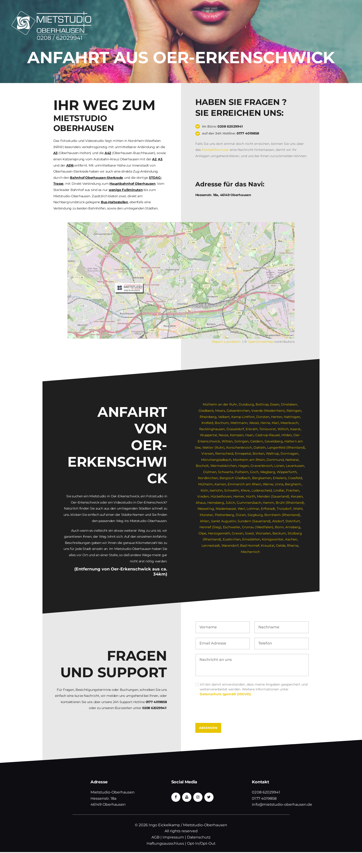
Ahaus (201, 503)
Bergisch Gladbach (235, 478)
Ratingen (294, 411)
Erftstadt (268, 509)
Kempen (237, 435)
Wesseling (205, 509)
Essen (274, 404)
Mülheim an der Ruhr (220, 404)
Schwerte (225, 472)
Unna (279, 484)
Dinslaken (289, 404)
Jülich (230, 503)
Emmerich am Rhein (244, 484)
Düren (241, 515)
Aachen (291, 539)
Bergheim (293, 484)
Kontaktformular (215, 150)
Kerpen (296, 496)
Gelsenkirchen (238, 411)
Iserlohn (216, 490)
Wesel (254, 423)
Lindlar (278, 490)
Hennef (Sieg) (206, 527)
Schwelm (231, 490)
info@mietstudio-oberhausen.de (282, 805)
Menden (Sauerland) (273, 496)
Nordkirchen (208, 478)
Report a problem (226, 342)
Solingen (242, 441)
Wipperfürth (287, 472)
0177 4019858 (248, 133)
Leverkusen (295, 466)
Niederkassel (226, 509)
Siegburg (255, 515)
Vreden (203, 496)
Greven (233, 533)
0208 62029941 (230, 126)
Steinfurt (292, 521)
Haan (249, 435)
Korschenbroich (239, 447)
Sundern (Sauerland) (254, 521)
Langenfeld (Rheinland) (286, 447)
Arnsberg (288, 527)
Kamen (220, 484)
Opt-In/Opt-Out (201, 844)
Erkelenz (280, 478)
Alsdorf (278, 521)
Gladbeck (206, 411)
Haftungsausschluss (165, 844)
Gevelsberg (274, 441)
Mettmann (238, 423)
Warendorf (230, 545)
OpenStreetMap (260, 342)
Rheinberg (208, 417)
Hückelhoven (221, 496)
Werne (268, 484)
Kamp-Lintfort (243, 417)
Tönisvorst (267, 429)
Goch (254, 472)
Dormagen (290, 453)
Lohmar (253, 509)
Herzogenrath (214, 533)
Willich (283, 429)
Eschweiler (227, 527)
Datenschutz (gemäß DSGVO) (225, 695)
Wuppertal (208, 435)
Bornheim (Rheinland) (282, 515)
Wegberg (267, 472)
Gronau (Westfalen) (253, 527)
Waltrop (272, 453)
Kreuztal (268, 545)
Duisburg (246, 404)
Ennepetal (243, 453)
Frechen (292, 490)
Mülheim (206, 484)
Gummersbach (249, 503)
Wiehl (298, 509)
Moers (220, 411)
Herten (276, 417)
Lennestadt (211, 545)
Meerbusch (289, 423)
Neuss (224, 435)
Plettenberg (224, 515)
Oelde (281, 545)
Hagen (243, 466)
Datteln (260, 447)
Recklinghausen (212, 429)
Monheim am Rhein (249, 460)
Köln (204, 490)
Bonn (274, 527)
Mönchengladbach (216, 460)
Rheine (292, 545)
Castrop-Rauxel (267, 435)
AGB (155, 838)
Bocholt (202, 466)
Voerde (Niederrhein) (268, 411)
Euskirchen (232, 539)
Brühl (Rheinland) (290, 503)
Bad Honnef (249, 545)
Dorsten (262, 417)
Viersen (208, 453)
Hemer (238, 496)
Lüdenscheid (261, 490)
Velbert (224, 417)
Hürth (250, 496)
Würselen (258, 533)
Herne (265, 423)
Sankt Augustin (223, 521)
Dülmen (209, 472)
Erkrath (251, 429)
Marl (275, 423)
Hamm (268, 503)
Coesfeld (295, 478)
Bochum (222, 423)
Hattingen (292, 417)
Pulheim (241, 472)
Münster (206, 515)
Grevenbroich (262, 466)
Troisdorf (284, 509)
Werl (241, 509)
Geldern (256, 441)
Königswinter (273, 539)
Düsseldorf (235, 429)
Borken (258, 453)
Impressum (173, 838)
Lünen (279, 466)
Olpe (301, 527)
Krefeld (207, 423)
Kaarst (295, 429)
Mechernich (250, 552)
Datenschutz (199, 838)
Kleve (245, 490)
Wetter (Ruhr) (213, 447)
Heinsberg (216, 503)
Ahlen (204, 521)
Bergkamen (261, 478)
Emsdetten (251, 539)
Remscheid (224, 453)
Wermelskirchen (223, 466)
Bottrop (262, 404)
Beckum (275, 533)
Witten (227, 441)
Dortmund (275, 460)
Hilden (286, 435)
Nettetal (292, 460)
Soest (244, 533)
